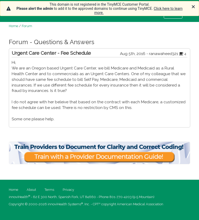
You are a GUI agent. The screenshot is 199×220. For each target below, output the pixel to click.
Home (13, 26)
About (31, 190)
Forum (27, 26)
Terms (49, 190)
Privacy (68, 190)
